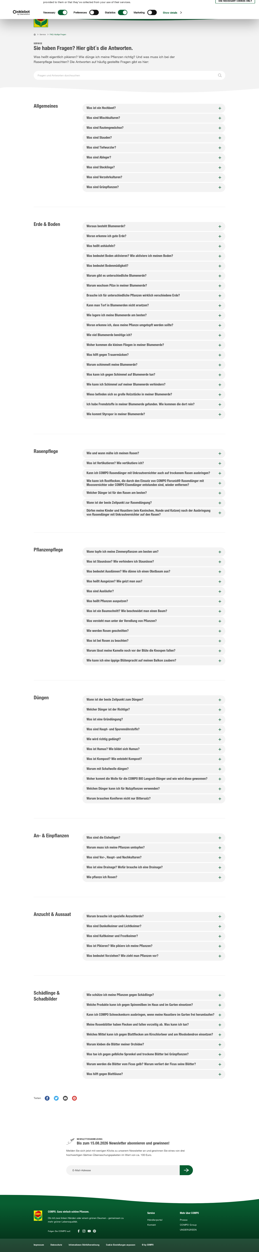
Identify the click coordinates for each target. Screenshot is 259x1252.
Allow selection (234, 12)
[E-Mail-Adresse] (123, 1170)
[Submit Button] (186, 1170)
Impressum (39, 1245)
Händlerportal (154, 1219)
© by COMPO (148, 1245)
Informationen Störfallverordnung (84, 1245)
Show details (170, 29)
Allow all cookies (234, 6)
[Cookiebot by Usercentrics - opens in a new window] (21, 29)
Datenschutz (56, 1245)
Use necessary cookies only (235, 18)
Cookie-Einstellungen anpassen (120, 1245)
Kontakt (151, 1224)
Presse (183, 1219)
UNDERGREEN (188, 1229)
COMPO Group (188, 1224)
